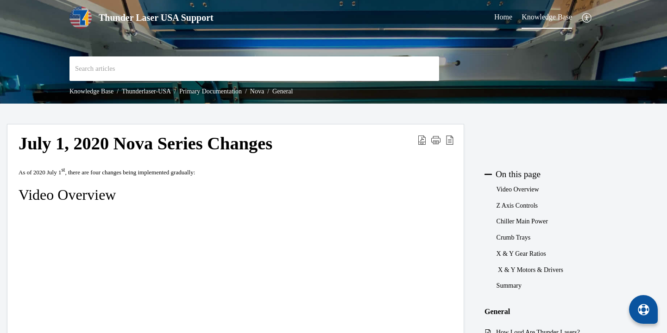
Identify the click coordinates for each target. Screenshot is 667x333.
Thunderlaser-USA (146, 91)
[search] (254, 68)
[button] (587, 18)
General (282, 91)
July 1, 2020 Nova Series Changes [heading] (145, 143)
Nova (257, 91)
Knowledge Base (91, 91)
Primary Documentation (210, 91)
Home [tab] (503, 17)
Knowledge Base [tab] (547, 17)
